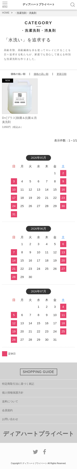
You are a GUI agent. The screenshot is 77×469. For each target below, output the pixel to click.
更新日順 (62, 74)
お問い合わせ (10, 419)
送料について (10, 401)
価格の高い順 (41, 74)
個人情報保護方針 (12, 392)
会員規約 (7, 410)
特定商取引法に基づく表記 (18, 383)
